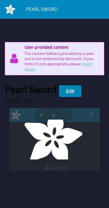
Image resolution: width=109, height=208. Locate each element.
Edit (70, 91)
